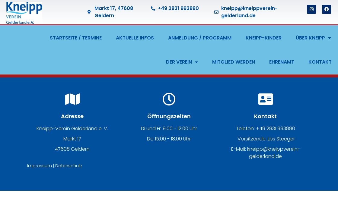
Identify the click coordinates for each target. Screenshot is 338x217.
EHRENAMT (281, 61)
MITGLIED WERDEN (233, 61)
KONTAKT (320, 61)
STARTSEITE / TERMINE (76, 37)
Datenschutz (68, 166)
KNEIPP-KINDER (264, 37)
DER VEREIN (182, 62)
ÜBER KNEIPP (313, 38)
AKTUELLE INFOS (135, 37)
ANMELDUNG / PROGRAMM (199, 37)
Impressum (39, 166)
